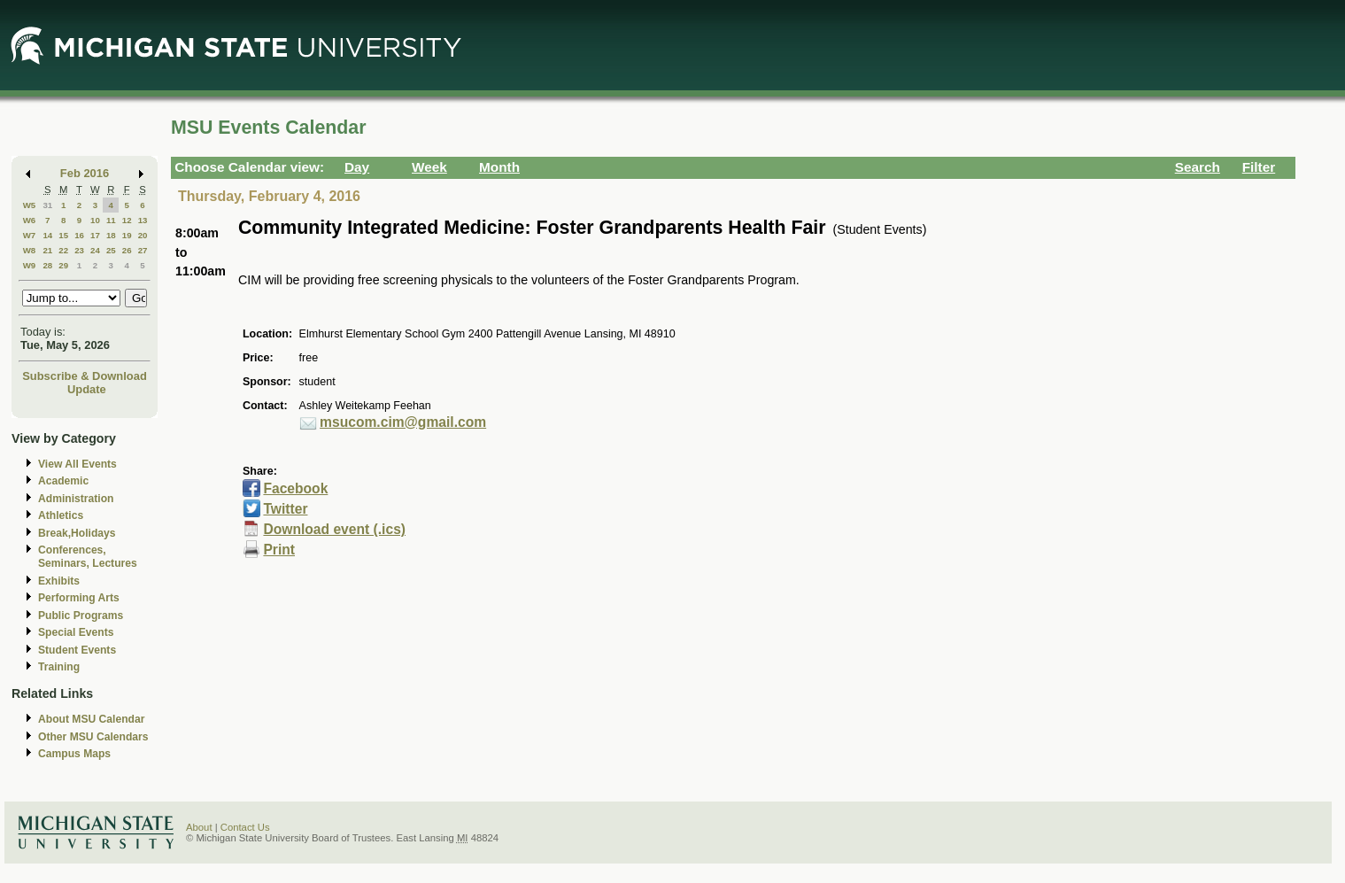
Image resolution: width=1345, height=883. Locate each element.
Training (59, 667)
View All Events (77, 464)
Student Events (77, 650)
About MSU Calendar (91, 719)
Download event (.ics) (334, 529)
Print (279, 549)
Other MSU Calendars (93, 737)
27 (143, 250)
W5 (29, 205)
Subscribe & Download (84, 376)
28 (47, 265)
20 (143, 235)
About (199, 827)
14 (47, 235)
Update (86, 389)
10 (95, 220)
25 (111, 250)
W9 (29, 265)
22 (63, 250)
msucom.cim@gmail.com (403, 422)
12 (127, 220)
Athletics (60, 515)
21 (47, 250)
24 (95, 250)
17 (95, 235)
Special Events (75, 632)
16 (79, 235)
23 (79, 250)
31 (47, 205)
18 (111, 235)
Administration (75, 498)
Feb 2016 (84, 173)
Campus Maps (74, 753)
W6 (29, 220)
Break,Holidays (77, 533)
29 (63, 265)
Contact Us (245, 827)
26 (127, 250)
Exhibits (59, 581)
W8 (29, 250)
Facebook (295, 488)
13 (143, 220)
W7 (29, 235)
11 (111, 220)
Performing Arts (79, 598)
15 (63, 235)
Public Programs (80, 615)
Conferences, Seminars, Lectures (87, 556)
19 (127, 235)
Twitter (285, 508)
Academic (63, 481)
